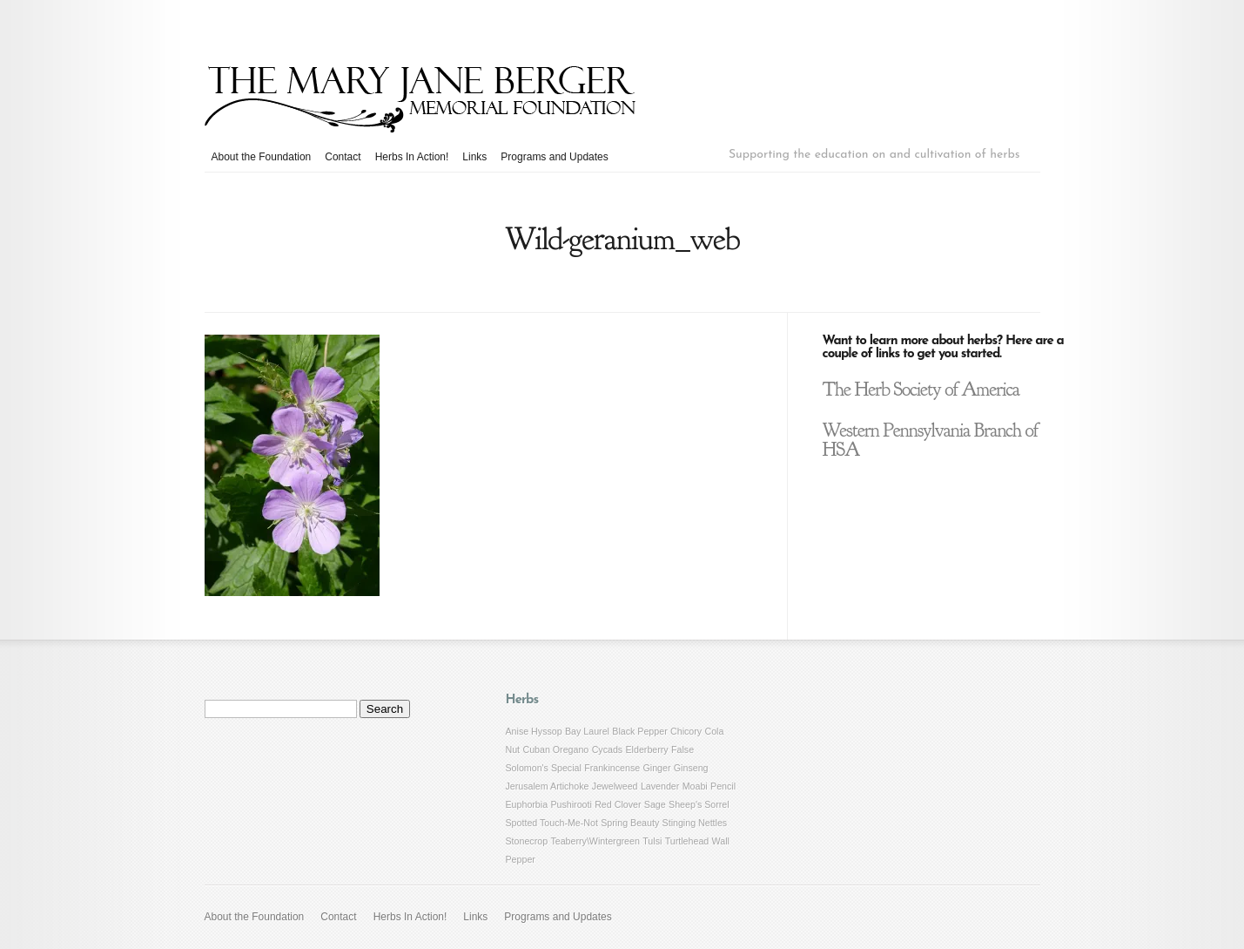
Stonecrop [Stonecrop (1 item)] (527, 841)
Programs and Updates (554, 157)
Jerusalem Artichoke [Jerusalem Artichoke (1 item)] (547, 786)
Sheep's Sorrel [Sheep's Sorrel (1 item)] (699, 804)
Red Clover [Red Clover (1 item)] (618, 804)
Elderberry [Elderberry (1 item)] (647, 749)
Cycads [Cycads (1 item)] (607, 749)
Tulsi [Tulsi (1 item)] (652, 841)
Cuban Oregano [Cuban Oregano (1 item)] (555, 749)
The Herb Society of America (921, 389)
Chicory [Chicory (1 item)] (686, 731)
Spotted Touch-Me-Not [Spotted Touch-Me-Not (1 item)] (552, 822)
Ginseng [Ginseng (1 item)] (691, 768)
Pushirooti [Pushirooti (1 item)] (570, 804)
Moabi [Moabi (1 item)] (695, 786)
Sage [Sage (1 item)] (655, 804)
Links (474, 157)
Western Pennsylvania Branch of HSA (931, 440)
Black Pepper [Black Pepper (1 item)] (639, 731)
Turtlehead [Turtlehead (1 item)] (687, 841)
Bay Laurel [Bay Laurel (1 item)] (587, 731)
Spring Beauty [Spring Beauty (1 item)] (630, 822)
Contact (342, 157)
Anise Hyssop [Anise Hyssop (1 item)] (534, 731)
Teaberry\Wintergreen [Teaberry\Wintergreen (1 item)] (594, 841)
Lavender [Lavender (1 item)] (660, 786)
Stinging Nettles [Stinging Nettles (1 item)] (695, 822)
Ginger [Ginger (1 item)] (657, 768)
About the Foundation (262, 157)
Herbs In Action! (412, 157)
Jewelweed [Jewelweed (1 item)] (615, 786)
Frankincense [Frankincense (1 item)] (612, 768)
